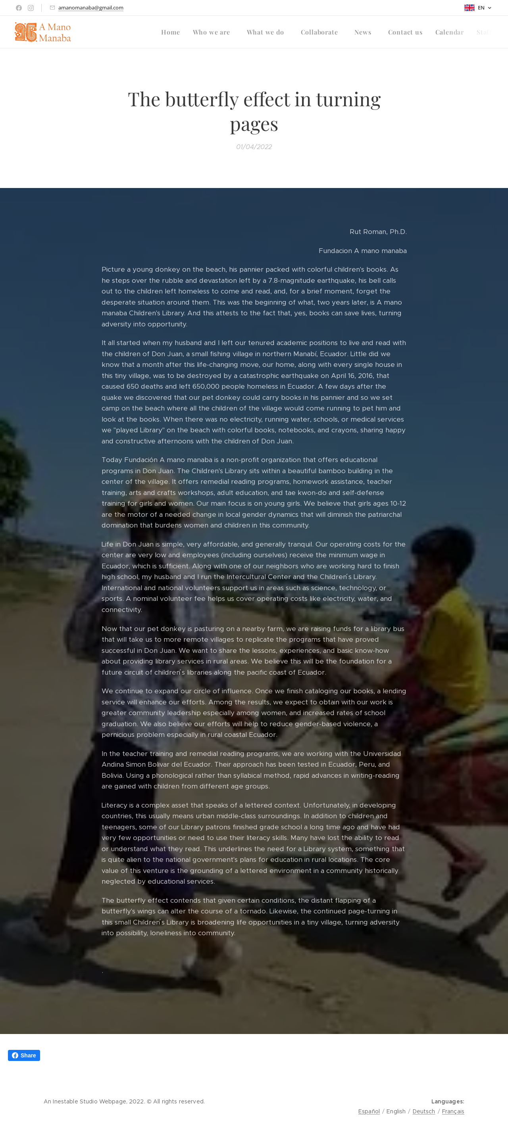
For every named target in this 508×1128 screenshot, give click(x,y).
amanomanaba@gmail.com (90, 7)
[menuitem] (172, 32)
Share (24, 1055)
